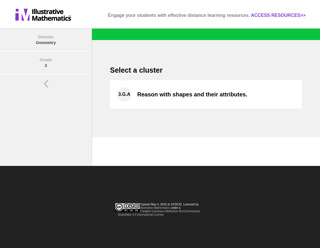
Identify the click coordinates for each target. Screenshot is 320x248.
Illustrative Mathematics (155, 207)
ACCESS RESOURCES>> (278, 15)
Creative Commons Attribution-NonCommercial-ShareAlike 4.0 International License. (159, 213)
